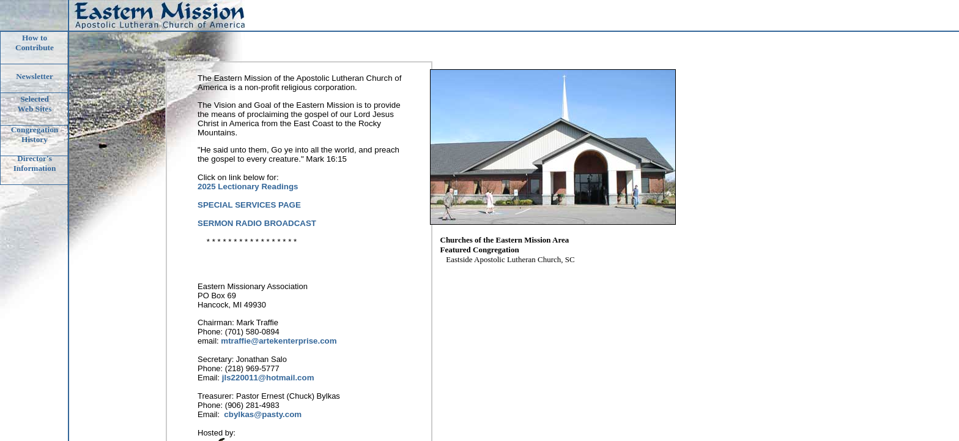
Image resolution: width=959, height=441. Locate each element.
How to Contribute (34, 42)
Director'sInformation (34, 163)
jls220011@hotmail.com (268, 377)
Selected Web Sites (35, 103)
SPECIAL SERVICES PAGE (249, 204)
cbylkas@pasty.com (263, 414)
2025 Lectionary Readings (248, 186)
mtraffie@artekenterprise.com (278, 340)
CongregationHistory (35, 134)
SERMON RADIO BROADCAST (257, 223)
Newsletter (34, 76)
